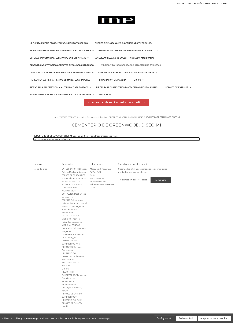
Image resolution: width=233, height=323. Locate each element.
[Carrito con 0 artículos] (224, 3)
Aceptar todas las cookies (214, 318)
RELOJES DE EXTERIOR (178, 87)
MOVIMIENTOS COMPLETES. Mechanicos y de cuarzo (128, 50)
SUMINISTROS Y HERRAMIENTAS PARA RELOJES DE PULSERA (62, 94)
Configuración (164, 318)
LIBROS (139, 79)
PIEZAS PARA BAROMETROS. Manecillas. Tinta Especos (60, 87)
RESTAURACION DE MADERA (113, 79)
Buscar (180, 3)
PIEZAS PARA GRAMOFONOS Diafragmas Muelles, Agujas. (128, 87)
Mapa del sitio (40, 169)
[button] (116, 102)
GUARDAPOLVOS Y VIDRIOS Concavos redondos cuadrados (63, 65)
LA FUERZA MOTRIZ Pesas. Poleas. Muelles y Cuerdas (60, 43)
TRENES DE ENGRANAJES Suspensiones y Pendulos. (125, 43)
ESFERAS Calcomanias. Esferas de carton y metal (59, 57)
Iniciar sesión (195, 3)
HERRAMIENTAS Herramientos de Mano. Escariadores (61, 79)
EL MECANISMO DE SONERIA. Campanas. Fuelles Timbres (62, 50)
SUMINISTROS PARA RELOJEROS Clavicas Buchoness (127, 72)
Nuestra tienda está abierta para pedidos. (117, 102)
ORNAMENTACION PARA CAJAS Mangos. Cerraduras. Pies (61, 72)
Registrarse (211, 3)
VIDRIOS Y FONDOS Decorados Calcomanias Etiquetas (132, 65)
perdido (105, 94)
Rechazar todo (186, 318)
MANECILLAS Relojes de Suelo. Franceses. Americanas (125, 57)
